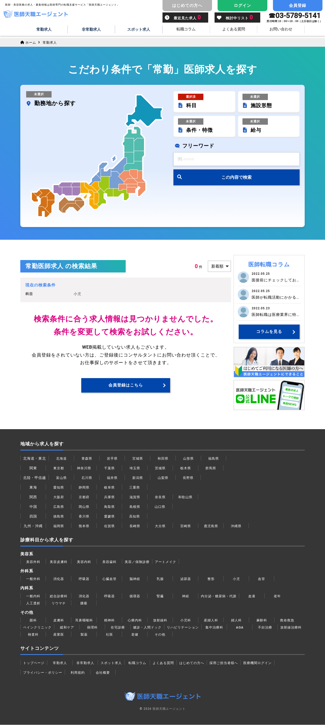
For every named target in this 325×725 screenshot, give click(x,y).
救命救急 (287, 620)
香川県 (84, 516)
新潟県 (137, 478)
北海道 (61, 459)
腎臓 (160, 596)
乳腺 (160, 579)
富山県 (61, 478)
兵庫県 (109, 497)
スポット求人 (138, 30)
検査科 (61, 634)
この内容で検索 (237, 179)
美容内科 (84, 562)
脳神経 (134, 579)
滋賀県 (134, 497)
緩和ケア (69, 627)
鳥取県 (109, 507)
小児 (236, 579)
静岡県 (84, 488)
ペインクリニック (38, 627)
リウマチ (58, 603)
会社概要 (105, 672)
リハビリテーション (188, 627)
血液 (254, 596)
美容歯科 (109, 562)
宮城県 (137, 459)
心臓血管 (109, 579)
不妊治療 (271, 627)
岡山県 (84, 507)
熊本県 (84, 526)
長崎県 (134, 526)
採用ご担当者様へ (231, 663)
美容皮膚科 (58, 562)
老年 (280, 596)
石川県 (86, 478)
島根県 (134, 507)
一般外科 (33, 579)
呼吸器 (84, 579)
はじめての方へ (197, 663)
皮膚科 (58, 620)
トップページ (34, 663)
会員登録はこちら (125, 385)
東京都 (58, 468)
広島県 (58, 507)
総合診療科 (58, 596)
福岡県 (58, 526)
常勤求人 (44, 30)
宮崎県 (185, 526)
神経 (185, 596)
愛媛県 (109, 516)
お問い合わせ (280, 30)
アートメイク (168, 562)
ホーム (28, 42)
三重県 (134, 488)
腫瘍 (84, 603)
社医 (137, 634)
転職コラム (186, 30)
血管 (261, 579)
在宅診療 (119, 627)
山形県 (188, 459)
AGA (246, 627)
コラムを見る (269, 331)
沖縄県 (236, 526)
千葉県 (109, 468)
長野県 (188, 478)
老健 (163, 634)
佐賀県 (109, 526)
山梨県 (163, 478)
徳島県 (58, 516)
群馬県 (211, 468)
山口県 (160, 507)
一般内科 (33, 596)
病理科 (94, 627)
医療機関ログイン (267, 663)
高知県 (134, 516)
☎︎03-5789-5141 (294, 18)
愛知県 (58, 488)
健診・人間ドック (150, 627)
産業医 (86, 634)
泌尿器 (185, 579)
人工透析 (33, 603)
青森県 (86, 459)
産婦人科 (211, 620)
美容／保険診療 (138, 562)
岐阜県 (109, 488)
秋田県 (163, 459)
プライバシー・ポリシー (44, 672)
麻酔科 (261, 620)
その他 (188, 634)
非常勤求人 (91, 30)
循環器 (134, 596)
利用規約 (80, 672)
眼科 (33, 620)
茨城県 (160, 468)
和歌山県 (185, 497)
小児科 (185, 620)
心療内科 (134, 620)
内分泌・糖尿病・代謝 (220, 596)
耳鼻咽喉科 (83, 620)
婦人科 (236, 620)
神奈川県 (84, 468)
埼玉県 (134, 468)
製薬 (112, 634)
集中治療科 (220, 627)
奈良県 (160, 497)
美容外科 (33, 562)
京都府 (84, 497)
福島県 (213, 459)
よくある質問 (233, 30)
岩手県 (112, 459)
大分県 (160, 526)
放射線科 (160, 620)
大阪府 (58, 497)
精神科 (109, 620)
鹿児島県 (211, 526)
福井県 (112, 478)
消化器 (58, 579)
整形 (211, 579)
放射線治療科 (34, 634)
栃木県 (185, 468)
